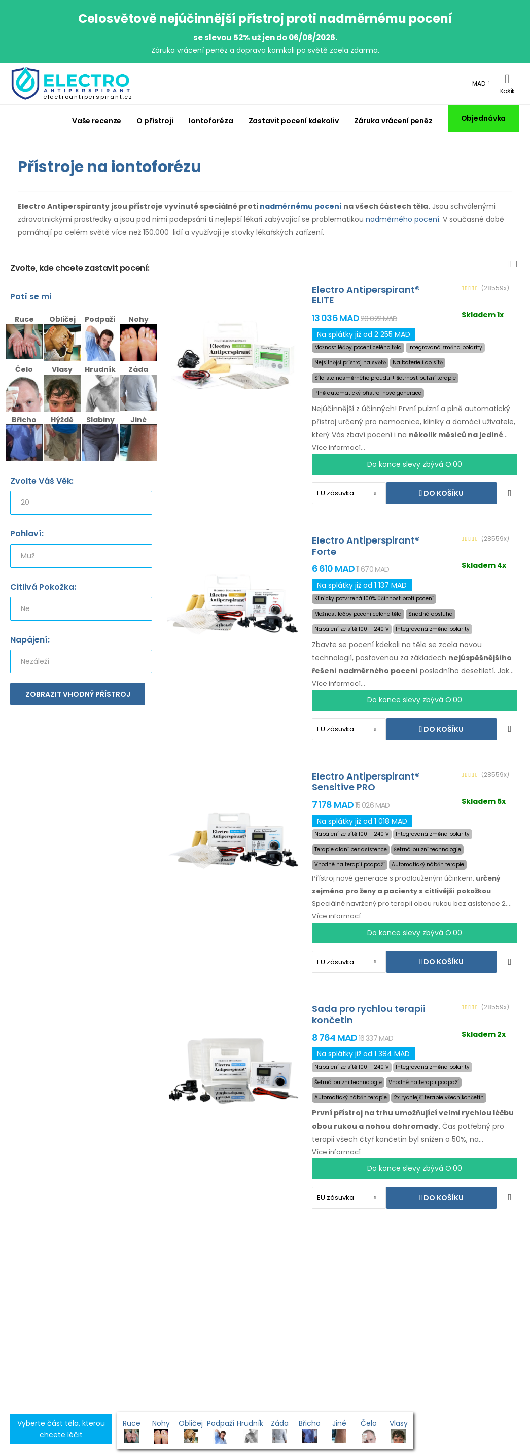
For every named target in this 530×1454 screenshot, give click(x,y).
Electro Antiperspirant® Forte (366, 546)
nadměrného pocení (402, 219)
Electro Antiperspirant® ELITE (366, 295)
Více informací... (338, 447)
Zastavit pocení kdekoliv (294, 121)
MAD (478, 83)
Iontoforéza (211, 121)
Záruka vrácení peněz (393, 121)
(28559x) (495, 288)
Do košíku (443, 493)
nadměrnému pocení (301, 206)
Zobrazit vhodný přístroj (77, 694)
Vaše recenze (97, 121)
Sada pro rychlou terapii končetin (369, 1014)
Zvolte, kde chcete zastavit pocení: (80, 268)
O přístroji (154, 121)
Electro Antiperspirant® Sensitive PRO (366, 782)
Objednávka (483, 118)
